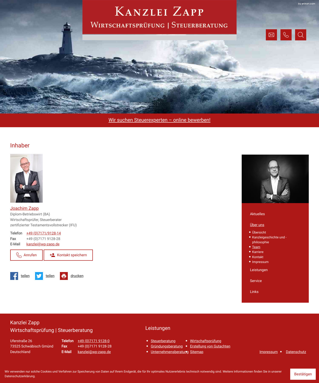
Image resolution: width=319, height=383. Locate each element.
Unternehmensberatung (170, 352)
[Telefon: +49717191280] (94, 341)
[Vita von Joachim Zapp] (24, 208)
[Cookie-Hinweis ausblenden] (303, 374)
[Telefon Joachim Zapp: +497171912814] (43, 233)
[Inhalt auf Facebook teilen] (21, 276)
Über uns (257, 225)
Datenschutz (296, 352)
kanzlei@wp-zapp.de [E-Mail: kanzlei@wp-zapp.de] (42, 244)
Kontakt (257, 257)
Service (256, 281)
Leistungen (259, 270)
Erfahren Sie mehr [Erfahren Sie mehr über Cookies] (48, 376)
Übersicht (259, 232)
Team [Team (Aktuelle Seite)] (256, 247)
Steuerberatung (163, 341)
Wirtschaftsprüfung (205, 341)
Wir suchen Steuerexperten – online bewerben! (159, 120)
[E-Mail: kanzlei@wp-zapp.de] (271, 34)
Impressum (260, 262)
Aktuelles (257, 214)
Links (254, 291)
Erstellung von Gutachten (210, 346)
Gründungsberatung (167, 346)
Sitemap (196, 352)
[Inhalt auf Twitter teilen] (46, 276)
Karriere (258, 252)
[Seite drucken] (73, 276)
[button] (286, 34)
